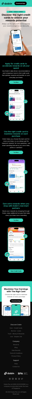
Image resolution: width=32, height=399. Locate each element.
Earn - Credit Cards (16, 328)
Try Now (15, 82)
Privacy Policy (16, 356)
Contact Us (16, 366)
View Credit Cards (16, 271)
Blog (16, 347)
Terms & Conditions (16, 353)
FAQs (16, 364)
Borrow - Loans (16, 331)
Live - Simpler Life (16, 336)
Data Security (16, 350)
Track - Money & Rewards (16, 334)
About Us (16, 344)
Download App (20, 3)
